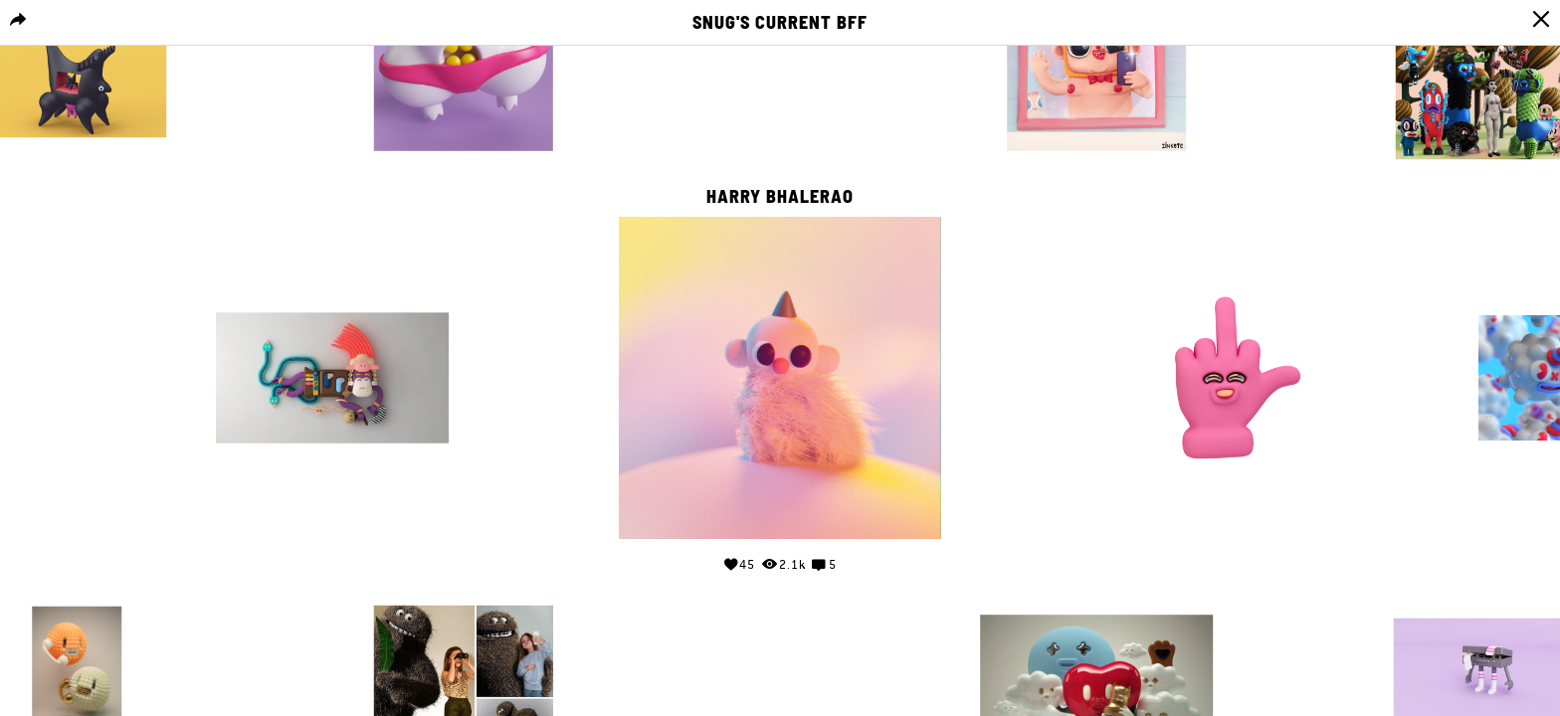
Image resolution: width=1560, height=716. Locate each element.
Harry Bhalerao (780, 197)
